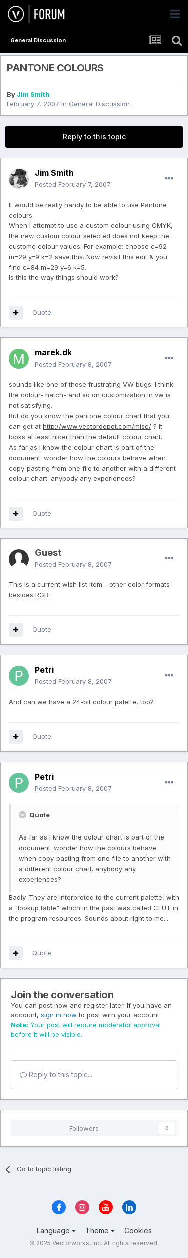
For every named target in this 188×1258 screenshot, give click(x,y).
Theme (100, 1230)
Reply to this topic (94, 136)
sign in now (59, 1015)
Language (56, 1230)
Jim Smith (33, 94)
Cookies (138, 1230)
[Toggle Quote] (23, 815)
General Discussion (99, 104)
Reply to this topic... (56, 1074)
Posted (73, 184)
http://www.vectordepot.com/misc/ (97, 426)
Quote (41, 312)
